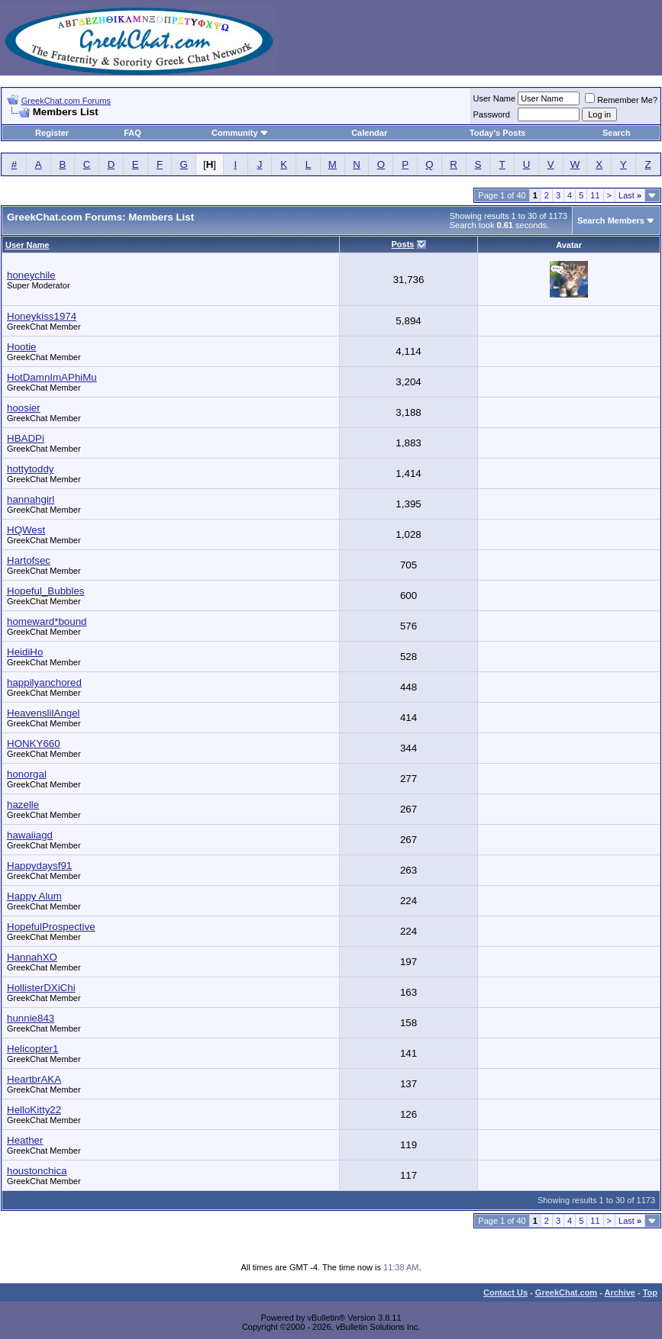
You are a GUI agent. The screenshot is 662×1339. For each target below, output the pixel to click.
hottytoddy (30, 469)
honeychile (31, 275)
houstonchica (37, 1170)
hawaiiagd (30, 835)
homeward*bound (46, 621)
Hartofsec (28, 560)
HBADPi (25, 438)
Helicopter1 (32, 1048)
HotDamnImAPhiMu (52, 377)
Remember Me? (621, 100)
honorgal (27, 774)
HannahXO (32, 957)
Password (491, 114)
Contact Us (505, 1292)
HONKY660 (33, 743)
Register (52, 132)
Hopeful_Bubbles (46, 591)
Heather (25, 1140)
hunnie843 (30, 1018)
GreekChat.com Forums (66, 100)
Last (629, 195)
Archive (620, 1292)
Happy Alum (34, 896)
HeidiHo (25, 652)
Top (650, 1292)
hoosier (23, 408)
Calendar (369, 132)
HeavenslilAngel (43, 713)
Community (240, 132)
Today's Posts (497, 132)
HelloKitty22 (34, 1109)
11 (594, 195)
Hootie (22, 346)
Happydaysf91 (39, 865)
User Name (494, 98)
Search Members (610, 220)
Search (616, 132)
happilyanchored (44, 682)
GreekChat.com (566, 1292)
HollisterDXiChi (41, 987)
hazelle (23, 804)
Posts (403, 244)
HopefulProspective (51, 926)
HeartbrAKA (34, 1079)
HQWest (26, 530)
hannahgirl (30, 499)
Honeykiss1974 (41, 316)
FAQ (132, 132)
